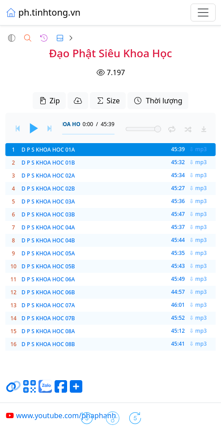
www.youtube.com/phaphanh (60, 415)
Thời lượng (158, 101)
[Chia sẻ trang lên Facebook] (61, 390)
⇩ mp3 (198, 149)
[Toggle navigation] (203, 12)
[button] (11, 38)
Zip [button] (49, 101)
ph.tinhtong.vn (43, 12)
